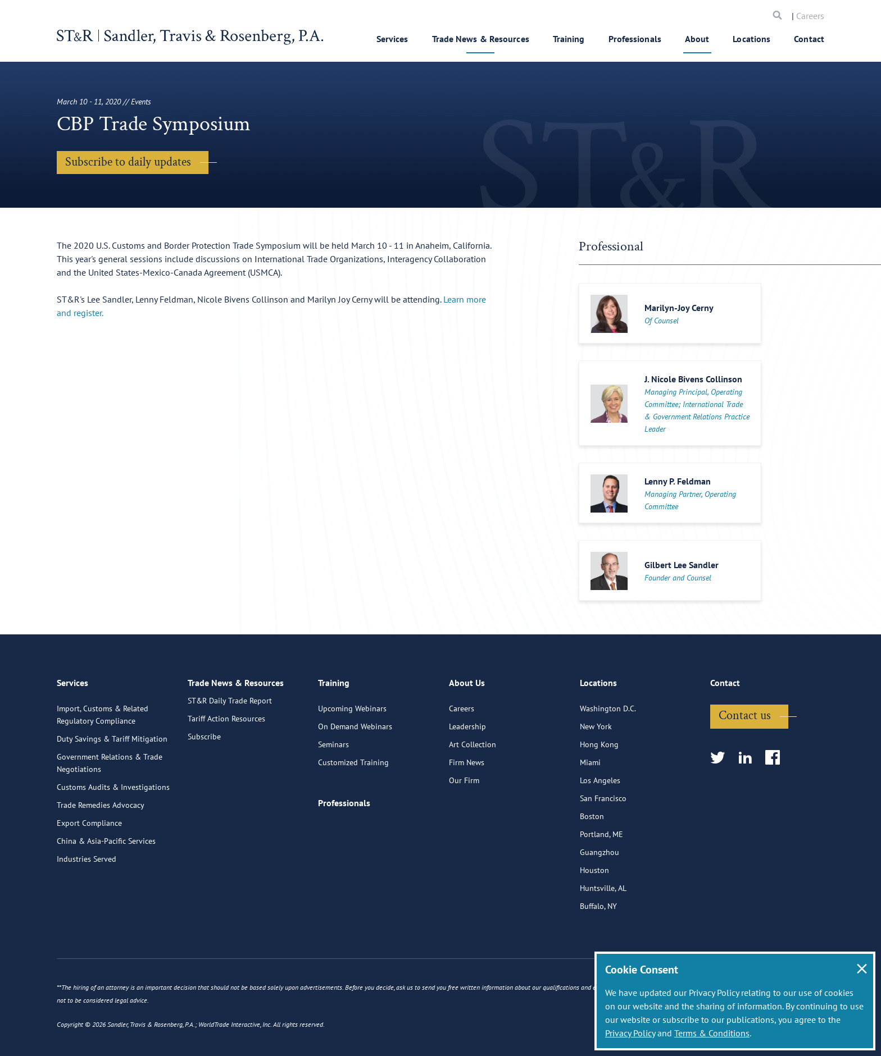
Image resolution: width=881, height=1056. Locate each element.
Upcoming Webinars (352, 761)
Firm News (466, 815)
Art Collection (472, 797)
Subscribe (204, 797)
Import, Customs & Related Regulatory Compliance (102, 767)
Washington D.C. (608, 761)
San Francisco (603, 851)
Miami (590, 815)
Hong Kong (599, 797)
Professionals (634, 38)
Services (392, 38)
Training (569, 38)
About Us (467, 738)
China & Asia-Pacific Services (106, 894)
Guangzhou (599, 905)
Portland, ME (601, 887)
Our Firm (464, 833)
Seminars (333, 797)
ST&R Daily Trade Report (230, 761)
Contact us (745, 768)
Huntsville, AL (603, 941)
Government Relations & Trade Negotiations (109, 815)
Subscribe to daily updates (128, 162)
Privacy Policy (630, 1033)
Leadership (467, 779)
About (697, 38)
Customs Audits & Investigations (113, 840)
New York (596, 779)
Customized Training (353, 815)
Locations (751, 38)
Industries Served (86, 912)
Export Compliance (89, 876)
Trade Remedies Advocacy (100, 858)
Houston (594, 923)
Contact (809, 38)
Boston (592, 869)
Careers (810, 15)
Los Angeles (600, 833)
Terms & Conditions (712, 1033)
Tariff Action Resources (226, 779)
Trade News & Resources (480, 38)
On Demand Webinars (355, 779)
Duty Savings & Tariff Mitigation (112, 792)
